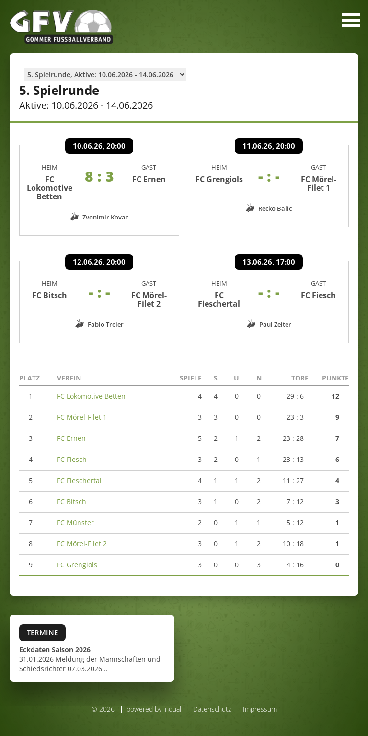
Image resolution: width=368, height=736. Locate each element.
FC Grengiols (219, 183)
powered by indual (153, 713)
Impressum (260, 713)
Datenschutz (212, 713)
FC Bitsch (49, 299)
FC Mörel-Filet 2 (149, 303)
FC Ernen (149, 183)
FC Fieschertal (219, 303)
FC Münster (75, 526)
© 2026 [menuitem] (103, 713)
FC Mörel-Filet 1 (318, 187)
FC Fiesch (318, 299)
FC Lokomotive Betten (49, 192)
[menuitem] (151, 713)
